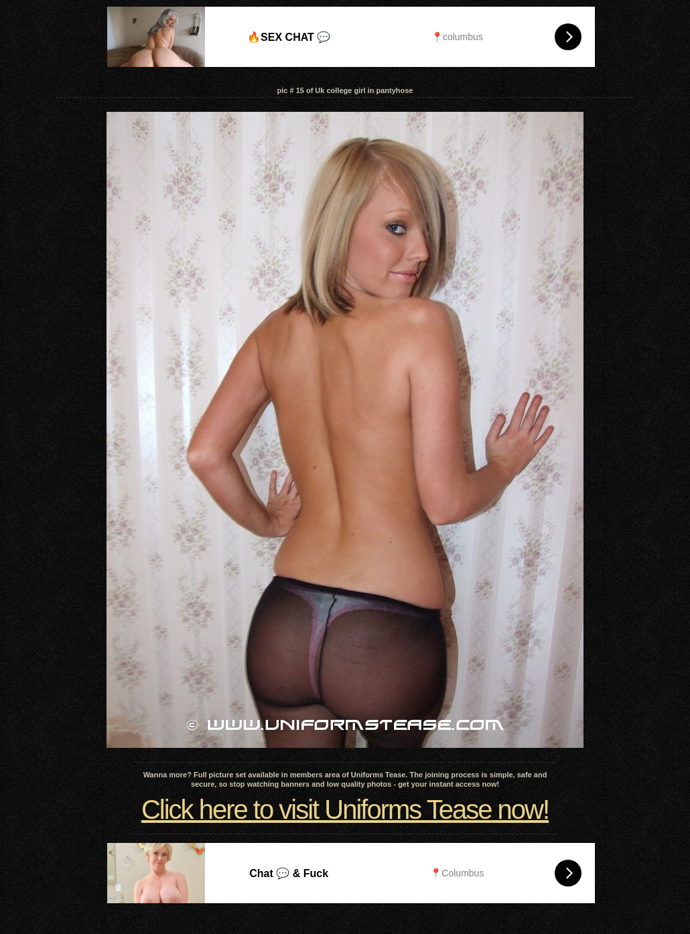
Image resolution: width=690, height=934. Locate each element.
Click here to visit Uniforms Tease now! (345, 809)
